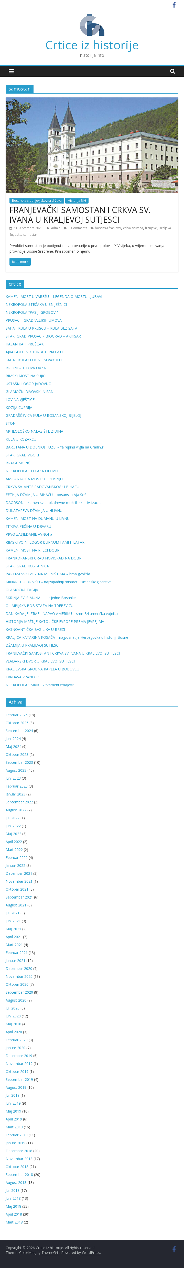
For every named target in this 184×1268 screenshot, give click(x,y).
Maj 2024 (13, 746)
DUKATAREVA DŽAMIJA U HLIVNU (34, 510)
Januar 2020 (15, 1047)
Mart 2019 (14, 1127)
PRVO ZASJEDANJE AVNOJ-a (29, 534)
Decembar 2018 (19, 1150)
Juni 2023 (13, 778)
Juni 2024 (13, 738)
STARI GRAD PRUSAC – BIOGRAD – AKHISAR (43, 336)
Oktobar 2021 (17, 889)
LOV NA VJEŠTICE (20, 399)
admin (56, 228)
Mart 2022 (14, 849)
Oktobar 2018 (17, 1166)
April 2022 (14, 841)
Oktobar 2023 (17, 754)
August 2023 (16, 770)
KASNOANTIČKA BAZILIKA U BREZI (35, 629)
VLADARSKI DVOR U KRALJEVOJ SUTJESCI (40, 661)
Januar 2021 (15, 960)
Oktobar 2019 (17, 1071)
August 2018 (16, 1182)
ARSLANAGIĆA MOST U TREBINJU (34, 478)
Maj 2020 (13, 1024)
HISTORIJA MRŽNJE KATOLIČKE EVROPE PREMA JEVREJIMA (55, 621)
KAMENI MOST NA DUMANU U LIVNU (38, 518)
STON (11, 423)
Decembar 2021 (19, 873)
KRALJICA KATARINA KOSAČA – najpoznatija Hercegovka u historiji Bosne (67, 637)
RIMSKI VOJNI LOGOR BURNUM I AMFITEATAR (45, 542)
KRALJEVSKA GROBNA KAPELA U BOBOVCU (42, 669)
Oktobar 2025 (17, 722)
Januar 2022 (15, 865)
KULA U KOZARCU (21, 439)
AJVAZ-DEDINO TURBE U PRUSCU (34, 352)
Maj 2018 (13, 1206)
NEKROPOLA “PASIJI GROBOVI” (32, 312)
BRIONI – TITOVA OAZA (26, 367)
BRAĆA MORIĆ (18, 463)
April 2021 (14, 936)
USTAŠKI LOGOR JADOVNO (28, 383)
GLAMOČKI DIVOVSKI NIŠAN (29, 391)
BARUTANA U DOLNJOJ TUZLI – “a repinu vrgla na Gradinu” (55, 447)
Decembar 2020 (19, 968)
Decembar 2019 (19, 1055)
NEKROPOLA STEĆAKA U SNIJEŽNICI (36, 304)
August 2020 (16, 1000)
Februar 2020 (17, 1039)
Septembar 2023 (19, 762)
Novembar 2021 (19, 881)
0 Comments (75, 228)
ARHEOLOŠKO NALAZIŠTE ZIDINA (34, 431)
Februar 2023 (17, 786)
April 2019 (14, 1119)
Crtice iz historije (92, 45)
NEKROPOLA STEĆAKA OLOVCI (32, 470)
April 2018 (14, 1214)
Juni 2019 (13, 1103)
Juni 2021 (13, 920)
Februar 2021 (17, 952)
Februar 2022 (17, 857)
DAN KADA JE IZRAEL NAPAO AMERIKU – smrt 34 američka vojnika (62, 613)
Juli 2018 (12, 1190)
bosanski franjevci (108, 228)
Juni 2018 (13, 1198)
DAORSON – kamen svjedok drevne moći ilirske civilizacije (54, 502)
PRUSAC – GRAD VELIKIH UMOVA (34, 320)
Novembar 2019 (19, 1063)
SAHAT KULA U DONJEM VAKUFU (34, 359)
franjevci (151, 228)
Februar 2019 (17, 1134)
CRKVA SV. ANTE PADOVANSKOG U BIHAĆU (42, 486)
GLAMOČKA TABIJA (22, 589)
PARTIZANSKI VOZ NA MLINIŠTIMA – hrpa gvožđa (48, 573)
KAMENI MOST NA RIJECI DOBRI (33, 550)
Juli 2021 (12, 913)
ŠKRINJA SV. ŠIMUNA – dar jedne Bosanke (41, 597)
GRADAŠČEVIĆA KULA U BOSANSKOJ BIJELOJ (43, 415)
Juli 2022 (12, 817)
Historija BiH (77, 200)
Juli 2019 (12, 1095)
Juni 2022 (13, 825)
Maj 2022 (13, 833)
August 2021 (16, 905)
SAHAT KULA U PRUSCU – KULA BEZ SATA (41, 328)
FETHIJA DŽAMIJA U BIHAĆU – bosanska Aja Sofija (48, 494)
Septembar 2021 (19, 897)
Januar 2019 (15, 1142)
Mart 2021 (14, 944)
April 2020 (14, 1031)
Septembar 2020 (19, 992)
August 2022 (16, 809)
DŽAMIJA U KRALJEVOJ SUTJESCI (32, 645)
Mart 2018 (14, 1222)
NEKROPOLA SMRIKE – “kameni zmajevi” (40, 684)
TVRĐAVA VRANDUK (23, 677)
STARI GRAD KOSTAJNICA (27, 566)
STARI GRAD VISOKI (22, 455)
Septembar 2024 (19, 730)
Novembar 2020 (19, 976)
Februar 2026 (17, 714)
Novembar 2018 (19, 1158)
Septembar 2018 (19, 1174)
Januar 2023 (15, 794)
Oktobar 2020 (17, 984)
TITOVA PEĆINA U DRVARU (28, 526)
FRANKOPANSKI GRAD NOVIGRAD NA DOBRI (44, 558)
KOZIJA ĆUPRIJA (19, 407)
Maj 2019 (13, 1111)
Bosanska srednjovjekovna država (37, 200)
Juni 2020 (13, 1016)
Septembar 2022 (19, 802)
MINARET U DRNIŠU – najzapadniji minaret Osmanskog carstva (59, 581)
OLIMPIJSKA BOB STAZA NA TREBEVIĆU (39, 605)
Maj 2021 (13, 928)
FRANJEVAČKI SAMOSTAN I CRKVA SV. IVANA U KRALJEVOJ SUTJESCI (80, 214)
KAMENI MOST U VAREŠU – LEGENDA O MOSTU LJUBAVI (54, 296)
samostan (30, 234)
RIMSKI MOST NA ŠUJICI (26, 375)
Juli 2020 (12, 1008)
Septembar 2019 (19, 1079)
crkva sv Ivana (133, 228)
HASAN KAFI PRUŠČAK (25, 344)
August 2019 (16, 1087)
